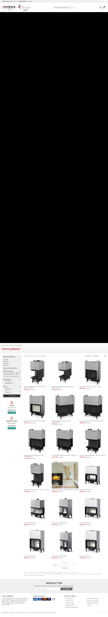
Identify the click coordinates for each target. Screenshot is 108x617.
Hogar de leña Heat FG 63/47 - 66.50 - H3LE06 (90, 386)
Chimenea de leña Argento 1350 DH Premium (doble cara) (65, 489)
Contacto (89, 605)
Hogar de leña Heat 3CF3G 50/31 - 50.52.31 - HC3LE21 (36, 489)
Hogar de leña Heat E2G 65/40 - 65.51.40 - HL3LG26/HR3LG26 (34, 456)
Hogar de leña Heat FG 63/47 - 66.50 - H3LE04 (34, 421)
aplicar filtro (13, 396)
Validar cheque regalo (92, 603)
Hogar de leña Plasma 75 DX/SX (59, 556)
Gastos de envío (70, 605)
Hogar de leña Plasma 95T (30, 522)
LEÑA (90, 574)
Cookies (28, 612)
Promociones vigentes (93, 601)
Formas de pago (70, 603)
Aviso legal (11, 612)
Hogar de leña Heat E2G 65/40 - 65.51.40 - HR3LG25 (64, 455)
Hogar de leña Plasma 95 (85, 522)
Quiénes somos (69, 601)
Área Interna (53, 612)
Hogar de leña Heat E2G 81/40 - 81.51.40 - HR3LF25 (91, 421)
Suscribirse (66, 589)
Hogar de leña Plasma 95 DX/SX (59, 522)
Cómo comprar (69, 598)
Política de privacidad (20, 612)
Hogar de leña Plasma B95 (85, 489)
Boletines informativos (93, 598)
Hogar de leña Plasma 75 (85, 556)
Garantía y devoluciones (72, 607)
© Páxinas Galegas (101, 612)
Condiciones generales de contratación (40, 612)
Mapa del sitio (5, 612)
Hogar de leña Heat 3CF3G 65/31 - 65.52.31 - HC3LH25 (92, 455)
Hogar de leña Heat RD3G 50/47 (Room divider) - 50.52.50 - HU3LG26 (35, 387)
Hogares (75, 574)
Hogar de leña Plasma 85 (30, 556)
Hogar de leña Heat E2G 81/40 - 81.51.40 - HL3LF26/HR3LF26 (61, 421)
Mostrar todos (42, 356)
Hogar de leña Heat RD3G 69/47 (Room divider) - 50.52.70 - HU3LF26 (63, 387)
